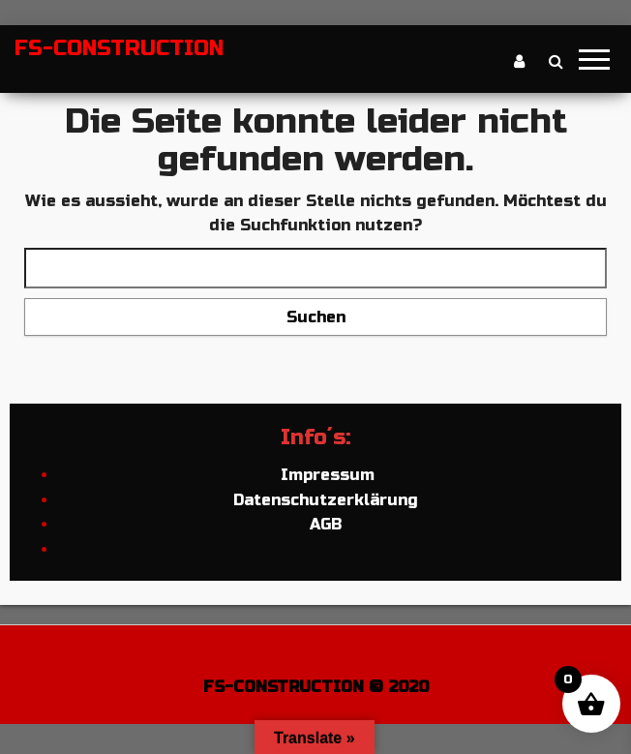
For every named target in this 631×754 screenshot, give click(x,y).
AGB (326, 524)
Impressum (325, 475)
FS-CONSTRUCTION (119, 48)
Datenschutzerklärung (325, 500)
